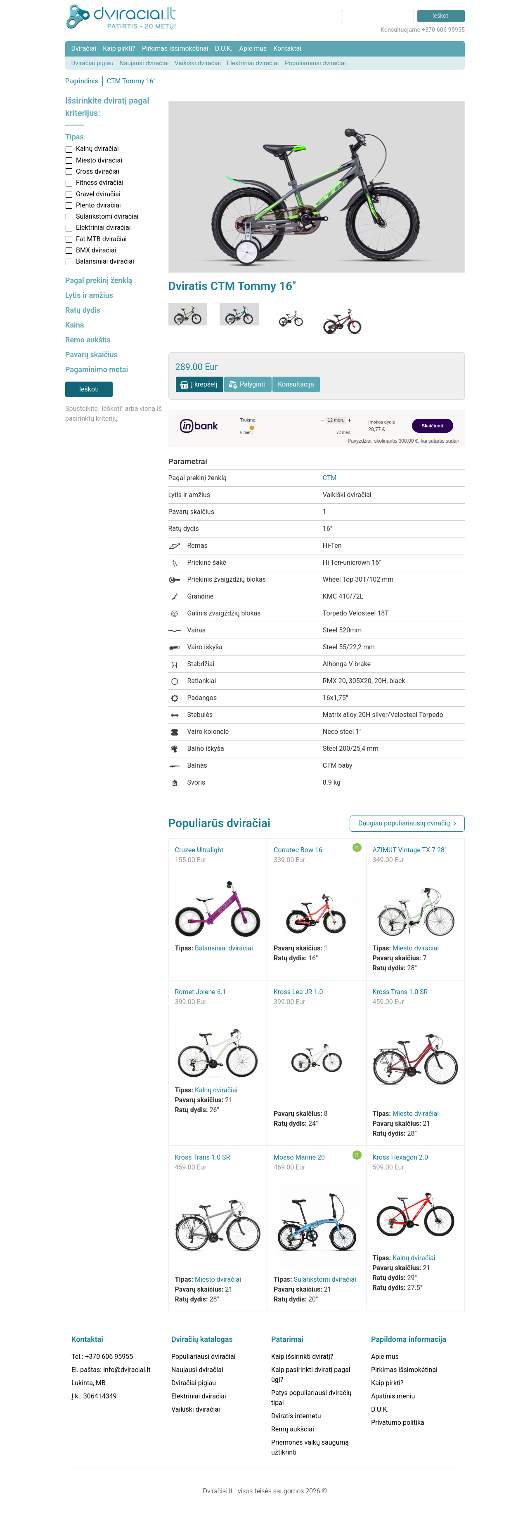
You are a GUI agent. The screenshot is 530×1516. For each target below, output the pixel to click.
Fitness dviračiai (99, 182)
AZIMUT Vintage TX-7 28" (410, 850)
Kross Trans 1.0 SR (400, 992)
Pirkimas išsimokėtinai (175, 48)
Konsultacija (296, 384)
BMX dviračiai (96, 250)
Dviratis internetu (296, 1416)
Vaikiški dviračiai (198, 63)
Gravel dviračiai (98, 194)
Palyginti (252, 384)
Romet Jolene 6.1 (201, 992)
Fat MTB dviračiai (101, 239)
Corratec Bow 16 (298, 850)
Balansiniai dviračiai (105, 261)
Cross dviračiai (97, 171)
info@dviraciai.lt (126, 1370)
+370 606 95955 (109, 1356)
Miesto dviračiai (99, 160)
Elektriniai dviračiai (253, 63)
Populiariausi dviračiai (315, 63)
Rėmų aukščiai (292, 1429)
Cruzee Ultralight (199, 850)
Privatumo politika (397, 1422)
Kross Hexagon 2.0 (400, 1157)
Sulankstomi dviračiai (107, 216)
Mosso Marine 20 (299, 1157)
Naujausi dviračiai (143, 63)
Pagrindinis (81, 81)
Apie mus (253, 48)
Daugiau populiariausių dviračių (404, 823)
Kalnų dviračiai (97, 149)
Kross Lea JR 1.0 (298, 992)
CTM (330, 478)
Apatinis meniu (393, 1396)
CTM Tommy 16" (131, 81)
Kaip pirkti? (119, 48)
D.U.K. (224, 48)
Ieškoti (89, 389)
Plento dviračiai (98, 205)
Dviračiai (83, 48)
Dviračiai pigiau (92, 63)
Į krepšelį (204, 384)
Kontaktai (287, 48)
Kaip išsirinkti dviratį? (302, 1356)
